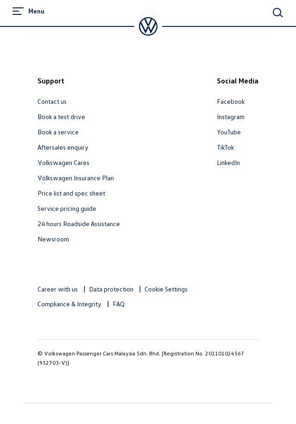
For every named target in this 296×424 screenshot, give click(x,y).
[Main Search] (277, 12)
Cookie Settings (166, 289)
